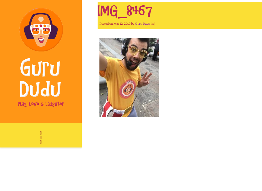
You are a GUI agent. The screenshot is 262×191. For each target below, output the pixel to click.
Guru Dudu (142, 23)
